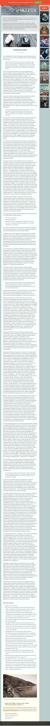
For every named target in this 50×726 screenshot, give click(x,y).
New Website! (38, 2)
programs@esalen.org (10, 717)
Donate (44, 8)
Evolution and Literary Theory (10, 58)
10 (32, 504)
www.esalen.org (8, 719)
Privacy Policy (11, 724)
